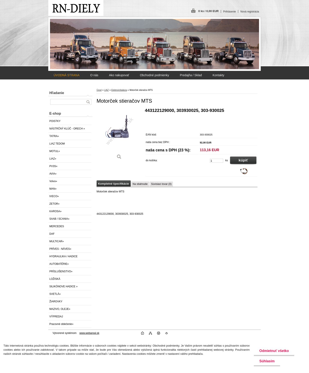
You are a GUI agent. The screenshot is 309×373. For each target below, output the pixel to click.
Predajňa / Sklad (191, 75)
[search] (88, 102)
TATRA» (54, 136)
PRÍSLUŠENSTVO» (60, 271)
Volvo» (53, 181)
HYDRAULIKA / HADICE (63, 256)
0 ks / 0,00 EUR (208, 11)
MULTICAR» (56, 241)
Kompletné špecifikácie (113, 183)
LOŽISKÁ (54, 278)
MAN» (52, 188)
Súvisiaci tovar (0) (161, 184)
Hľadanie (56, 93)
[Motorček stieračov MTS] (119, 135)
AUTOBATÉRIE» (59, 263)
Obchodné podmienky (154, 75)
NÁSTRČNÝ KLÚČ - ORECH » (67, 128)
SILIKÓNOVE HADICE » (63, 286)
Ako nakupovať (119, 75)
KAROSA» (55, 211)
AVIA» (52, 173)
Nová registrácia (249, 11)
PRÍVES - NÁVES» (60, 248)
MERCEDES (56, 226)
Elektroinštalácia (119, 90)
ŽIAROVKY (55, 301)
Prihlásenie (229, 11)
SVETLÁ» (55, 293)
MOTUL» (54, 151)
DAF (52, 233)
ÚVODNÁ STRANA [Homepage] (67, 75)
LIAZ (106, 90)
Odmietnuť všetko (274, 351)
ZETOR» (54, 203)
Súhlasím (266, 361)
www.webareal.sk (89, 333)
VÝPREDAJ (56, 316)
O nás (94, 75)
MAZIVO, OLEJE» (59, 309)
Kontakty (218, 75)
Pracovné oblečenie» (61, 324)
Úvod (99, 90)
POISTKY (55, 121)
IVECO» (54, 196)
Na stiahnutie (140, 184)
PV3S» (53, 166)
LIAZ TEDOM (57, 143)
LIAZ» (52, 158)
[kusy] (216, 161)
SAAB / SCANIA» (59, 218)
